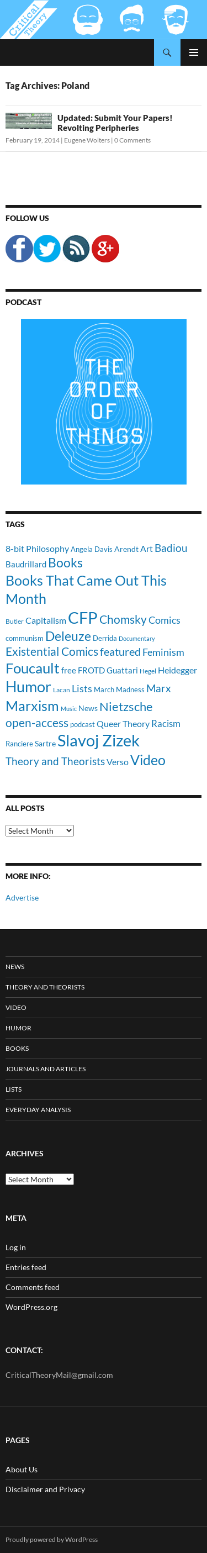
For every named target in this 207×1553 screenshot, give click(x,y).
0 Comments (132, 140)
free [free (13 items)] (68, 670)
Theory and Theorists (45, 987)
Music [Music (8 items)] (69, 708)
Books (17, 1048)
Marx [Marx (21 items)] (158, 688)
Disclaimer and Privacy (45, 1489)
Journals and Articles (46, 1069)
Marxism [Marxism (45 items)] (32, 705)
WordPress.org (31, 1307)
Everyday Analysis (38, 1109)
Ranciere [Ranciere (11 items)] (19, 743)
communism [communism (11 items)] (25, 638)
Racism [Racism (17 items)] (166, 723)
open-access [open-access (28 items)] (37, 722)
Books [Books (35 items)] (65, 562)
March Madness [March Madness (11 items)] (119, 689)
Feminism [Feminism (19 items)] (163, 652)
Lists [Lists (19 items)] (82, 688)
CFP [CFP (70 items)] (83, 617)
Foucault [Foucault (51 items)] (33, 668)
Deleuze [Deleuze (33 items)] (68, 636)
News (15, 966)
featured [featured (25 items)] (120, 651)
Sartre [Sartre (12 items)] (45, 743)
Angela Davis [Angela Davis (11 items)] (92, 549)
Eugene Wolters (87, 140)
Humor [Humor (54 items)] (28, 686)
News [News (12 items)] (88, 708)
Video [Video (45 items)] (148, 759)
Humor (18, 1028)
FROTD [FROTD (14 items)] (91, 670)
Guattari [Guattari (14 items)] (122, 670)
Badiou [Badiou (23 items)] (171, 547)
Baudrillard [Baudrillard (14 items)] (26, 564)
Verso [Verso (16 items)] (118, 761)
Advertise (22, 897)
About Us (22, 1469)
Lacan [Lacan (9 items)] (61, 689)
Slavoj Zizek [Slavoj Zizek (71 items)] (98, 740)
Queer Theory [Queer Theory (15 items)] (123, 723)
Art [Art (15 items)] (146, 548)
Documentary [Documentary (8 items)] (137, 638)
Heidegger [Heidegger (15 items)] (177, 670)
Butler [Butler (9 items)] (15, 621)
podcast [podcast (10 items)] (82, 724)
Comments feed (33, 1287)
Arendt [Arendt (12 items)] (126, 549)
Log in (16, 1247)
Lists (14, 1089)
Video (16, 1007)
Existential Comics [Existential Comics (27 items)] (52, 651)
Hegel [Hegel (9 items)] (148, 671)
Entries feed (26, 1267)
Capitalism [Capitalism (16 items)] (45, 620)
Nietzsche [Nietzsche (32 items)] (126, 706)
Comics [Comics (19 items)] (164, 620)
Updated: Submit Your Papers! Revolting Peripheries (115, 123)
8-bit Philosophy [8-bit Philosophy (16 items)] (37, 548)
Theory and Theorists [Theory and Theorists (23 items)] (55, 761)
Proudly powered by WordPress (52, 1539)
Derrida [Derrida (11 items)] (105, 638)
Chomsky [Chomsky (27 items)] (123, 619)
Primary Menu (194, 52)
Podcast (23, 302)
